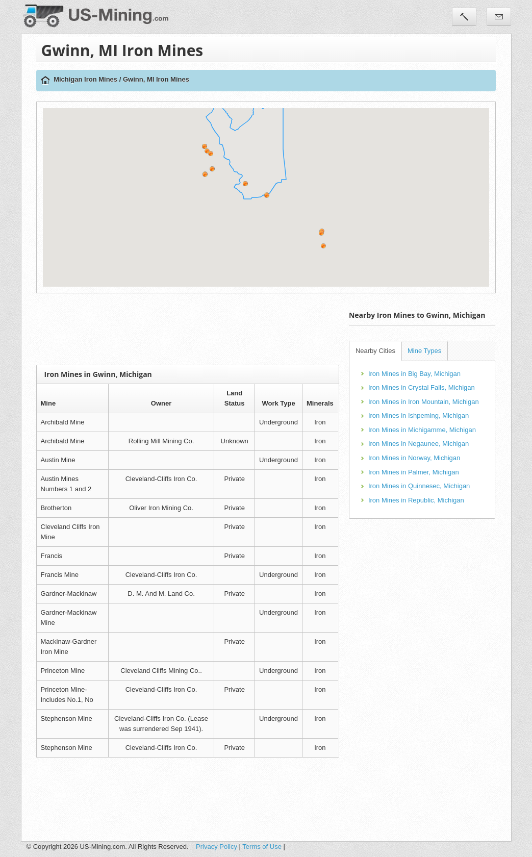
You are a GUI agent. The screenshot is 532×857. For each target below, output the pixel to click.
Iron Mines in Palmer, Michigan (413, 472)
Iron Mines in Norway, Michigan (414, 458)
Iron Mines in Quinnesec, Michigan (419, 486)
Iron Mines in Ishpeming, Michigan (418, 415)
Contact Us (499, 17)
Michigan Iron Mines (85, 79)
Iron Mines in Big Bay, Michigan (414, 373)
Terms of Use (262, 846)
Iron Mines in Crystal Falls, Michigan (421, 387)
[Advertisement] (222, 329)
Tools (464, 17)
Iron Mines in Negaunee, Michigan (418, 443)
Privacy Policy (216, 846)
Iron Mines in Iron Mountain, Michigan (423, 402)
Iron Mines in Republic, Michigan (416, 500)
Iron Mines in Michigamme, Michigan (422, 430)
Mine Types (424, 351)
